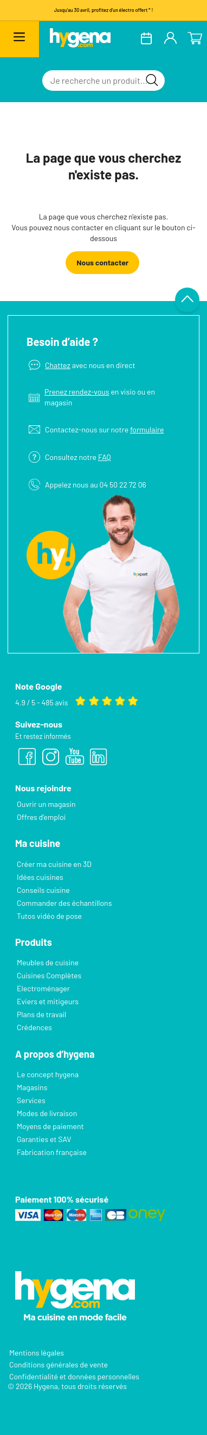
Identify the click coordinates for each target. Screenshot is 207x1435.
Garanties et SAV (44, 1139)
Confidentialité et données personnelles (74, 1376)
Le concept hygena (48, 1074)
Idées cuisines (40, 877)
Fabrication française (52, 1152)
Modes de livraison (47, 1113)
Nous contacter (102, 262)
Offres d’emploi (41, 817)
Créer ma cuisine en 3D (54, 864)
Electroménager (43, 988)
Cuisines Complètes (49, 975)
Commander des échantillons (64, 902)
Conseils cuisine (43, 890)
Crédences (34, 1027)
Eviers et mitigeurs (48, 1001)
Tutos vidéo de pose (49, 915)
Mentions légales (36, 1352)
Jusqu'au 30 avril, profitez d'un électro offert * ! (103, 10)
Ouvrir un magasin (46, 804)
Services (31, 1100)
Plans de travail (41, 1014)
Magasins (32, 1087)
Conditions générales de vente (58, 1364)
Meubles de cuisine (48, 962)
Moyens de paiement (50, 1126)
